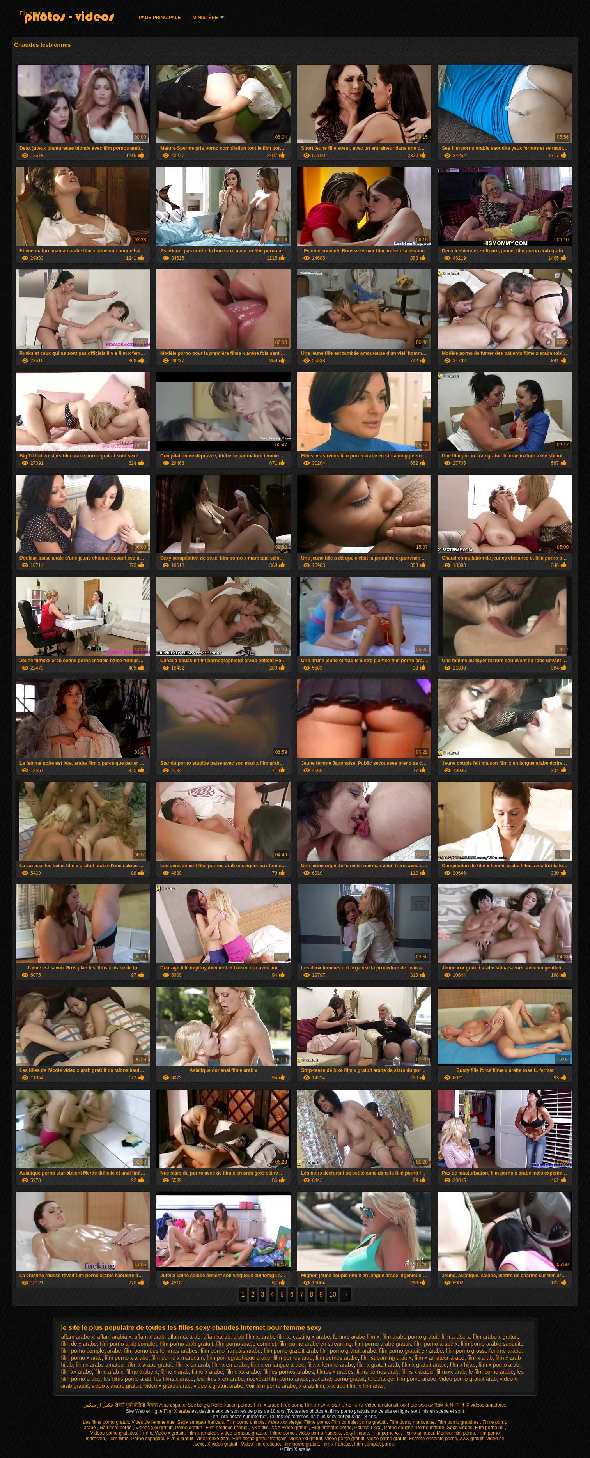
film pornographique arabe (238, 1358)
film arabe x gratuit (495, 1337)
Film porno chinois (245, 1422)
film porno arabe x (436, 1344)
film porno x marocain (177, 1358)
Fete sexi (417, 1405)
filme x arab (175, 1372)
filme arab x (109, 1372)
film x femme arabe (330, 1365)
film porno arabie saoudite (492, 1344)
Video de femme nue (153, 1422)
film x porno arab (498, 1365)
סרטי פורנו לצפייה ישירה (338, 1405)
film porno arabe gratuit (383, 1344)
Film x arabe (32, 13)
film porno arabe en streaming (315, 1344)
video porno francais (320, 1433)
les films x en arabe (220, 1379)
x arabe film (341, 1386)
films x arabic (418, 1372)
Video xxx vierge (284, 1422)
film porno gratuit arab (290, 1351)
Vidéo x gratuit (170, 1433)
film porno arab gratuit (186, 1344)
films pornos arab (377, 1372)
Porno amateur (419, 1433)
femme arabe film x (356, 1337)
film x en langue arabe (278, 1365)
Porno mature (430, 1427)
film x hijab (462, 1365)
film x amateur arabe (439, 1358)
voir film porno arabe (271, 1386)
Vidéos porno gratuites (113, 1433)
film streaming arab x (386, 1358)
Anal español (172, 1405)
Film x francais (336, 1444)
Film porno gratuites (458, 1422)
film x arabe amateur (100, 1365)
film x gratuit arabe (424, 1365)
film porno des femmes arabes (160, 1351)
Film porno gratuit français (259, 1438)
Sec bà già (199, 1405)
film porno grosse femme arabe (483, 1351)
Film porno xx (386, 1433)
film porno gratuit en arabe (411, 1351)
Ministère (205, 17)
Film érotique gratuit (227, 1427)
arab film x (246, 1337)
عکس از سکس (98, 1405)
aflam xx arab (184, 1337)
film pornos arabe (336, 1358)
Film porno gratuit (300, 1444)
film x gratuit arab (378, 1365)
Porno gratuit (189, 1427)
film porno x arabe (127, 1358)
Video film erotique (260, 1444)
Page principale (159, 17)
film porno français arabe (230, 1351)
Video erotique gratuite (244, 1433)
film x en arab (192, 1365)
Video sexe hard (213, 1438)
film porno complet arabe (91, 1351)
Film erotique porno (331, 1427)
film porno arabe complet (246, 1344)
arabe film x (276, 1337)
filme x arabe (207, 1372)
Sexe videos (459, 1427)
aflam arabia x (114, 1337)
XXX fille (260, 1427)
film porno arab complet (128, 1344)
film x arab (480, 1358)
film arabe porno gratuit (411, 1337)
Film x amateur (202, 1433)
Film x (146, 1433)
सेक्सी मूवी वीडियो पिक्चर (136, 1405)
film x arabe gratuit (150, 1365)
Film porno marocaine (411, 1422)
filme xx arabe (243, 1372)
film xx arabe (76, 1372)
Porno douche (398, 1427)
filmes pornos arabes (288, 1372)
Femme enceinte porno (433, 1438)
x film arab (371, 1386)
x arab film (311, 1386)
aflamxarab (216, 1337)
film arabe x (455, 1337)
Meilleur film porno (456, 1433)
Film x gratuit (180, 1438)
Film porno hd (490, 1427)
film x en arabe (230, 1365)
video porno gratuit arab (468, 1379)
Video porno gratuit (344, 1438)
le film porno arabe (491, 1372)
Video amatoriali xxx (385, 1405)
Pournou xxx (367, 1427)
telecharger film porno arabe (402, 1379)
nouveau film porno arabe (278, 1379)
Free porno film (296, 1405)
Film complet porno (374, 1444)
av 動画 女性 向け (446, 1405)
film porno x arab (81, 1358)
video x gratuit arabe (218, 1386)
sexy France (356, 1433)
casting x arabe (311, 1337)
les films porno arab (127, 1379)
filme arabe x (142, 1372)
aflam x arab (150, 1337)
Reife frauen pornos (231, 1405)
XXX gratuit (472, 1438)
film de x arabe (79, 1344)
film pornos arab (292, 1358)
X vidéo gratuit (223, 1444)
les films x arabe (173, 1379)
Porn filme (118, 1438)
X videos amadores (486, 1405)
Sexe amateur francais (200, 1422)
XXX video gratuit (290, 1427)
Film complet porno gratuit (359, 1422)
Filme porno (316, 1422)
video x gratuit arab (167, 1386)
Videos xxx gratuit (154, 1427)
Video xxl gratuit (305, 1438)
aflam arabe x (77, 1337)
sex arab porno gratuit (338, 1379)
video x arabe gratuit (116, 1386)
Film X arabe (177, 1411)
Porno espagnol (147, 1438)
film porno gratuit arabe (348, 1351)
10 (332, 1294)
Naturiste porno (116, 1427)
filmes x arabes (335, 1372)
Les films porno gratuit (106, 1422)
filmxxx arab (451, 1372)
